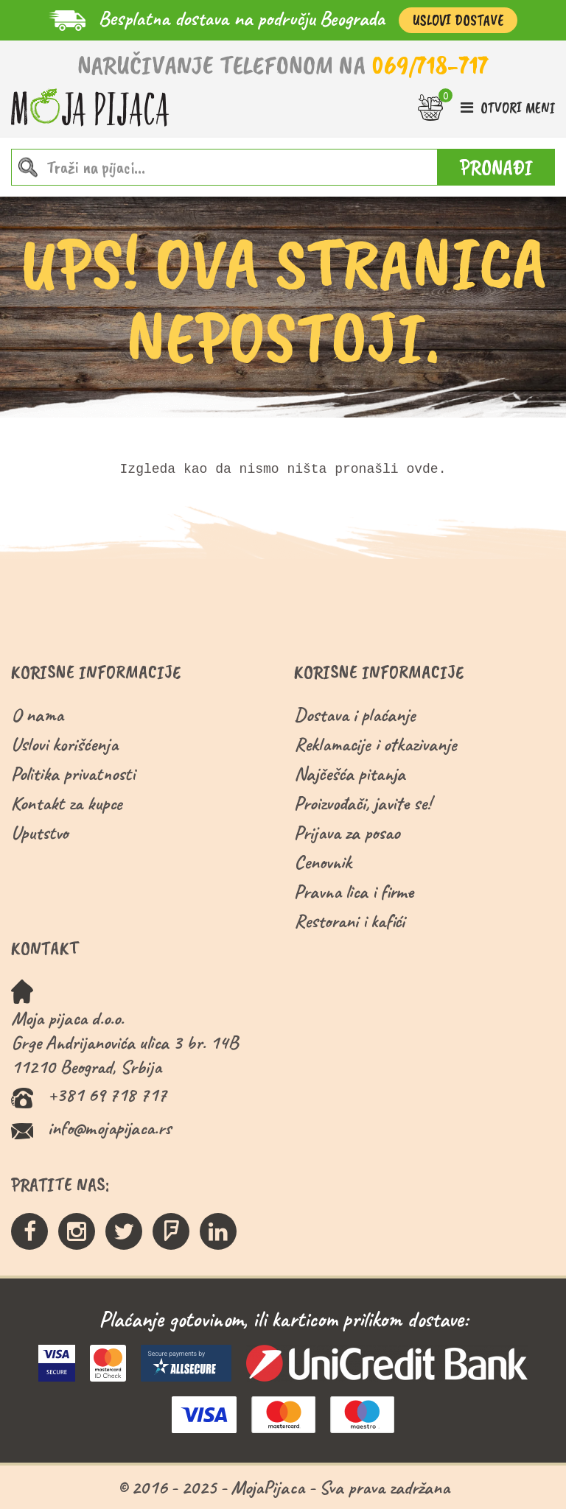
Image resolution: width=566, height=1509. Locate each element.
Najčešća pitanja (349, 773)
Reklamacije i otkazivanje (375, 744)
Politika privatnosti (73, 773)
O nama (37, 715)
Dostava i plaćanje (355, 715)
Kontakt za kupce (66, 803)
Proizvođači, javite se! (362, 803)
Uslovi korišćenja (64, 744)
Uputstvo (39, 832)
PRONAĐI (496, 167)
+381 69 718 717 (107, 1095)
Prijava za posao (346, 832)
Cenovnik (323, 862)
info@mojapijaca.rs (109, 1128)
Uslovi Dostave (458, 20)
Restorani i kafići (349, 921)
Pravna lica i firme (353, 891)
